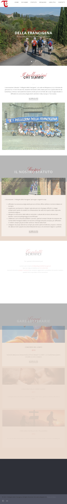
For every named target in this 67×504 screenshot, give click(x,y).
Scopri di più (33, 99)
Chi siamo (24, 2)
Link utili (52, 2)
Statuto (34, 2)
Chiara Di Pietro (51, 497)
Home (17, 2)
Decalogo (42, 2)
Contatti (61, 2)
